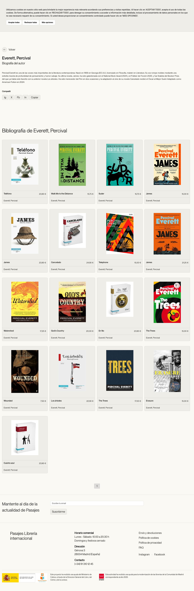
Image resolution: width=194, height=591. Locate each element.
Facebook (159, 554)
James (149, 193)
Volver (8, 50)
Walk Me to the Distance (62, 193)
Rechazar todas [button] (30, 22)
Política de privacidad (150, 542)
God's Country (57, 331)
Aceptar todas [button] (14, 22)
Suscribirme (58, 511)
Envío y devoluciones (150, 532)
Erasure (149, 401)
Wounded (8, 401)
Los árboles (56, 401)
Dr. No (101, 331)
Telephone (103, 262)
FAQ (141, 547)
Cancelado (56, 262)
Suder (101, 193)
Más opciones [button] (47, 22)
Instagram (144, 554)
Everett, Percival (10, 200)
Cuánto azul (9, 463)
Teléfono (8, 193)
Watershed (9, 331)
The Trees (150, 331)
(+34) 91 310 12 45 (83, 563)
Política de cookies (149, 537)
